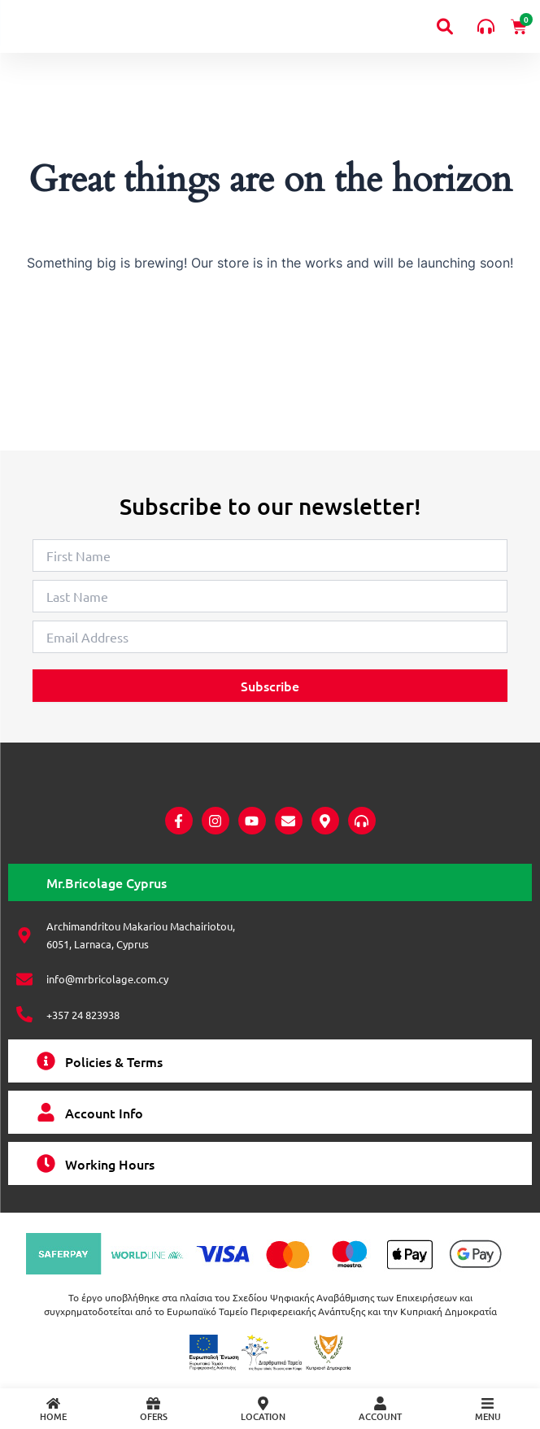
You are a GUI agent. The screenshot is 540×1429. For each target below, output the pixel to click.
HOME (53, 1416)
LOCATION (263, 1416)
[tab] (270, 882)
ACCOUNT (380, 1416)
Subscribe (270, 660)
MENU (488, 1416)
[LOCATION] (263, 1403)
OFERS (154, 1416)
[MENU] (487, 1403)
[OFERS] (153, 1403)
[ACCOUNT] (380, 1403)
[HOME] (53, 1403)
